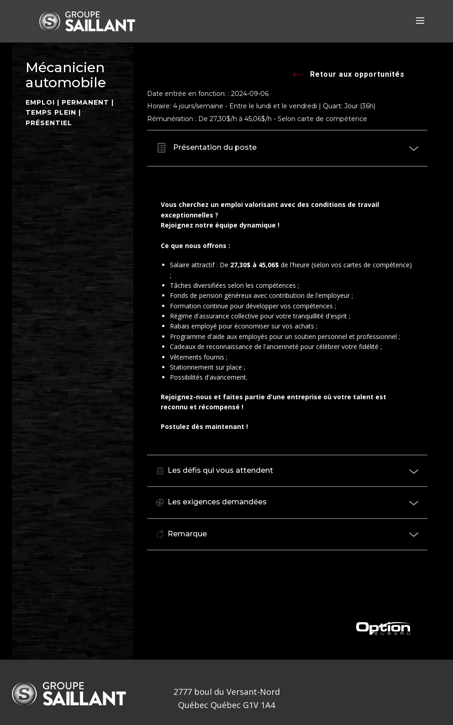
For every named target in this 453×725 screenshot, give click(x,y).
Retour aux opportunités (349, 75)
